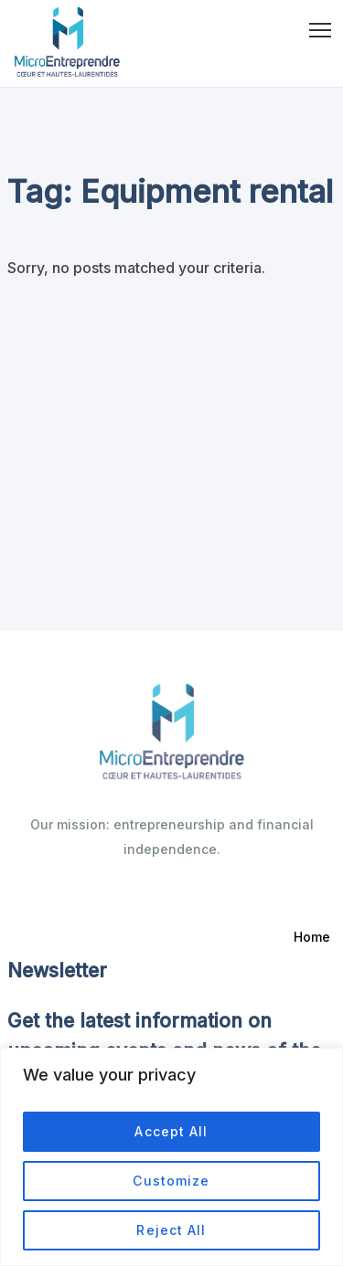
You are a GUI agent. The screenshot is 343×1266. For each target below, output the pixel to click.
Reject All (171, 1230)
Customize (171, 1180)
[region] (171, 1157)
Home (312, 936)
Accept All (171, 1131)
